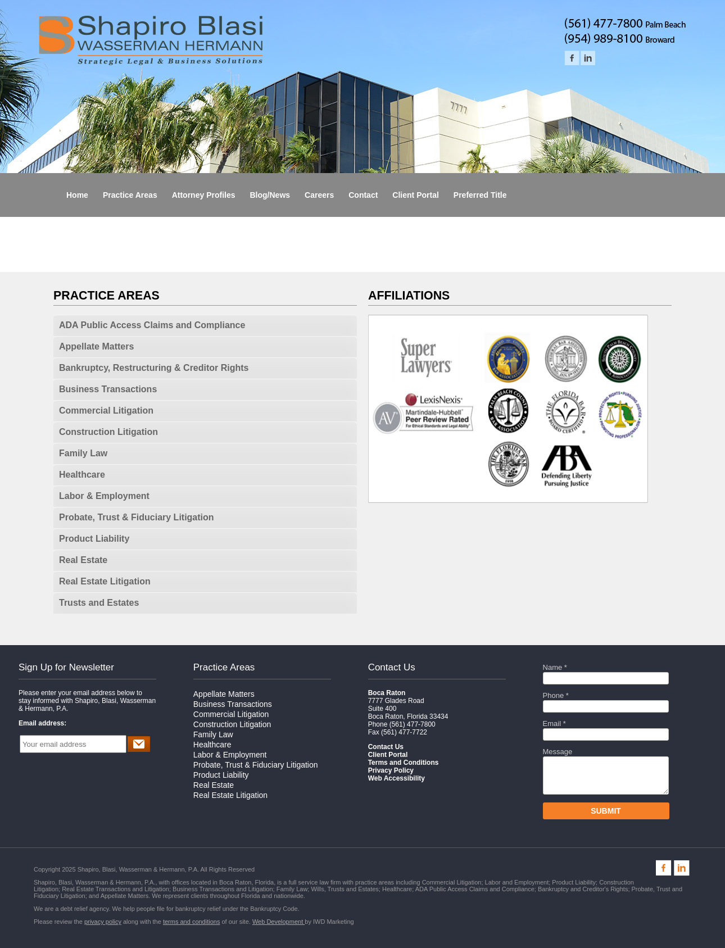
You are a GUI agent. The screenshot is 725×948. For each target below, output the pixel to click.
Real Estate (83, 560)
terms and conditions (191, 921)
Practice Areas (224, 667)
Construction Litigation (108, 432)
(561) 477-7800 (412, 724)
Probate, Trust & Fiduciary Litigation (136, 517)
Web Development (278, 921)
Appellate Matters (96, 346)
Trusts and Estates (99, 602)
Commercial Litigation (106, 410)
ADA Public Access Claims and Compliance (152, 325)
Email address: (42, 723)
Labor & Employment (104, 496)
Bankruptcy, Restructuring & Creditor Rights (154, 368)
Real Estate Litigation (105, 581)
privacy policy (102, 921)
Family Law (83, 453)
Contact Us (391, 667)
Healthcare (82, 474)
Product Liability (94, 538)
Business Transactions (108, 389)
